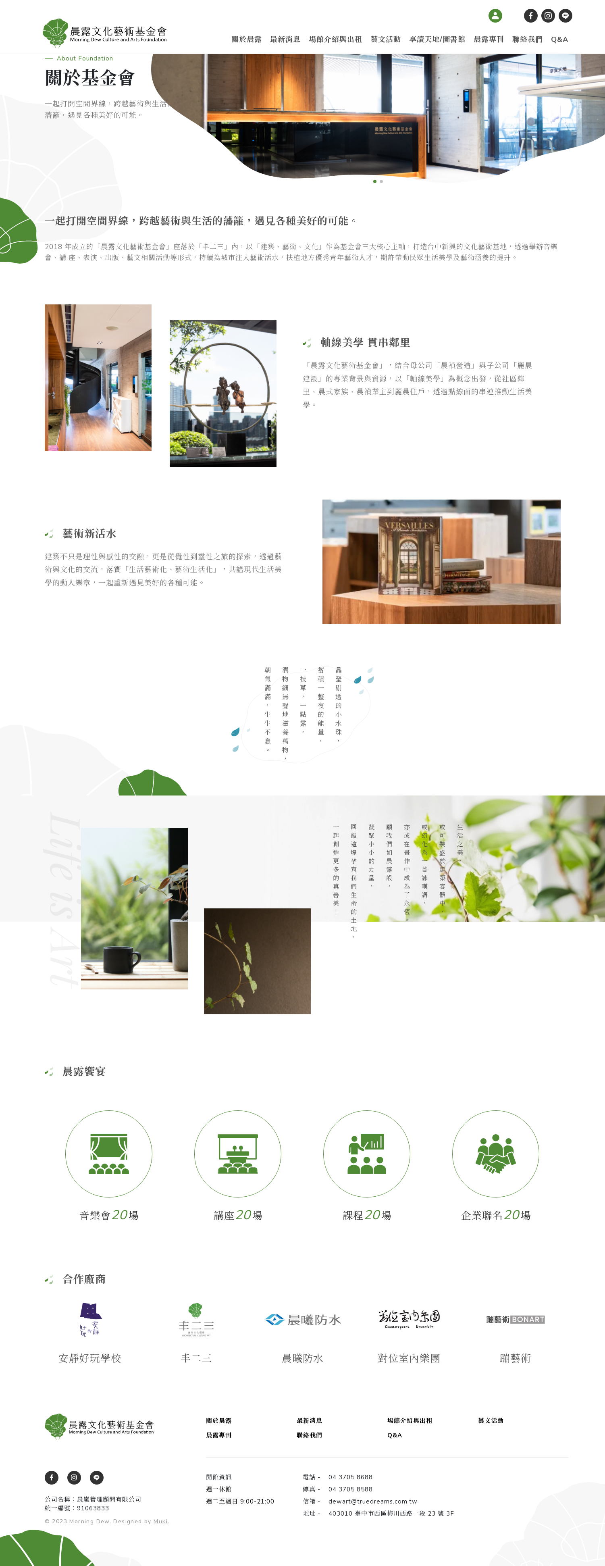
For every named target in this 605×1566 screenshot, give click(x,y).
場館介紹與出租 (335, 39)
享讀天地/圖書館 (437, 39)
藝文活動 (385, 39)
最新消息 (285, 39)
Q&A (559, 39)
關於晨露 (246, 39)
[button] (374, 181)
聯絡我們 (527, 39)
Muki (161, 1521)
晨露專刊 (489, 39)
